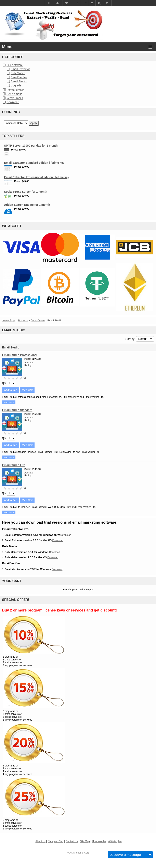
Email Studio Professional (19, 355)
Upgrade (16, 85)
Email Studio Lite (13, 465)
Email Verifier (19, 77)
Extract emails (15, 90)
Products (23, 320)
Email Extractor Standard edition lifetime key (34, 162)
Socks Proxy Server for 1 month (25, 191)
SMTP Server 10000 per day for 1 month (31, 145)
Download (12, 102)
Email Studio (19, 81)
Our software (14, 65)
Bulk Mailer (18, 73)
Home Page (8, 320)
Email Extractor (20, 69)
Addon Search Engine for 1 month (27, 204)
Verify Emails (14, 98)
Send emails (14, 94)
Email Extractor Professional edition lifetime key (36, 177)
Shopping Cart (81, 852)
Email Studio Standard (17, 410)
